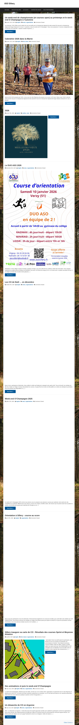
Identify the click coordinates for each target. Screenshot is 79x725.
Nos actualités (16, 9)
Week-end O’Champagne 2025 (18, 399)
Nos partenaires (48, 9)
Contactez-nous (36, 9)
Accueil (7, 9)
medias (24, 113)
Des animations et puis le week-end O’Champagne (28, 686)
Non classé (26, 41)
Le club (26, 9)
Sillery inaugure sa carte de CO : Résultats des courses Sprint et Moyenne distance (39, 633)
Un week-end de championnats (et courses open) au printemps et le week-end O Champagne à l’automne (39, 19)
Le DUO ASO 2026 (13, 165)
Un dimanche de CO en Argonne (19, 705)
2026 (7, 110)
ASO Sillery (9, 3)
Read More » (10, 31)
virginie (19, 22)
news (24, 22)
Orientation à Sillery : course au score (22, 515)
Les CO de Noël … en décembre (19, 282)
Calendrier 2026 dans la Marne (19, 39)
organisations (29, 22)
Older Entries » (68, 722)
